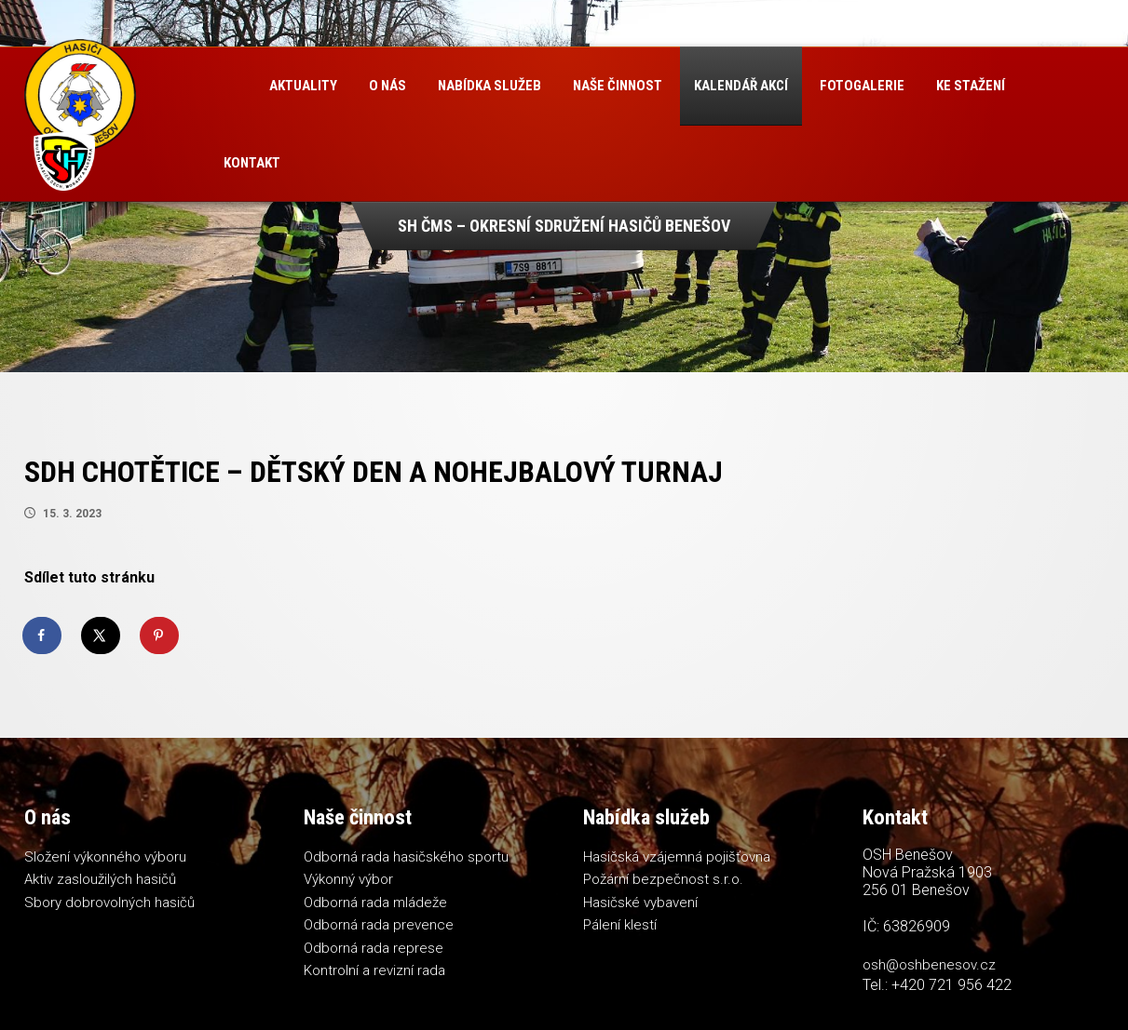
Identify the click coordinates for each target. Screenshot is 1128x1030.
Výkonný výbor (348, 879)
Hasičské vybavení (640, 902)
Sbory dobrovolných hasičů (109, 902)
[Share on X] (101, 635)
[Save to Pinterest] (160, 635)
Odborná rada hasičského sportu (406, 857)
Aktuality (303, 85)
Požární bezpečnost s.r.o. (663, 879)
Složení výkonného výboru (105, 857)
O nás (387, 85)
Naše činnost (617, 85)
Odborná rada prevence (379, 924)
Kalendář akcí (741, 85)
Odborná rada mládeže (375, 902)
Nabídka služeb (489, 85)
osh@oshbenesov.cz (929, 964)
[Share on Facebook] (42, 635)
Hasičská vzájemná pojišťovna (676, 857)
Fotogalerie (862, 85)
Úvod (230, 86)
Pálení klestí (620, 924)
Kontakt (252, 162)
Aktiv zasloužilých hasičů (100, 879)
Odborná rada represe (373, 948)
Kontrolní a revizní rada (374, 970)
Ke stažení (970, 85)
